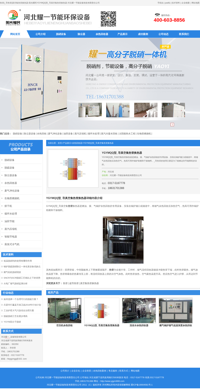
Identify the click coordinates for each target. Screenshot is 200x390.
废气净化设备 (55, 133)
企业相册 (186, 3)
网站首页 (15, 34)
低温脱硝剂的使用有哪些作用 (18, 261)
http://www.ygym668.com (112, 381)
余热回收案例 (99, 371)
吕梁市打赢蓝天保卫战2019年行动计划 (22, 305)
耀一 (7, 337)
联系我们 (184, 34)
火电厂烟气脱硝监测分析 (16, 283)
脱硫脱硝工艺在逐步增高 (16, 316)
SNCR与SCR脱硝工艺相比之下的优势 (22, 278)
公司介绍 (41, 34)
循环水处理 (94, 133)
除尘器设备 (30, 133)
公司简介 (64, 371)
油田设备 (68, 133)
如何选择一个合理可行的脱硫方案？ (21, 299)
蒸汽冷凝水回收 (109, 133)
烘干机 (8, 205)
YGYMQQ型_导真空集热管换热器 (98, 143)
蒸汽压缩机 (80, 133)
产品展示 (123, 34)
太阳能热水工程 (127, 133)
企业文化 (75, 371)
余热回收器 (102, 34)
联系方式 (123, 371)
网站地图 (196, 3)
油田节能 (9, 221)
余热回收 (41, 133)
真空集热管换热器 (89, 283)
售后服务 (112, 371)
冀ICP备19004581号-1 (141, 385)
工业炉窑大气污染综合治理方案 (19, 310)
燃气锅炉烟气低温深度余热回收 (175, 325)
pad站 (167, 3)
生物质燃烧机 (144, 133)
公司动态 (163, 34)
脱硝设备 (61, 34)
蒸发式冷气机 (12, 244)
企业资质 (86, 371)
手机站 (161, 3)
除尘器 (81, 34)
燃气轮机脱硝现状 (12, 272)
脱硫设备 (9, 167)
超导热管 (74, 283)
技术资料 (176, 3)
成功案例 (143, 34)
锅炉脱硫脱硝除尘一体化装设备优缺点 (22, 266)
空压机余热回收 (64, 325)
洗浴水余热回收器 (139, 325)
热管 (65, 283)
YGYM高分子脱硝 (12, 322)
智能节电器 (10, 236)
